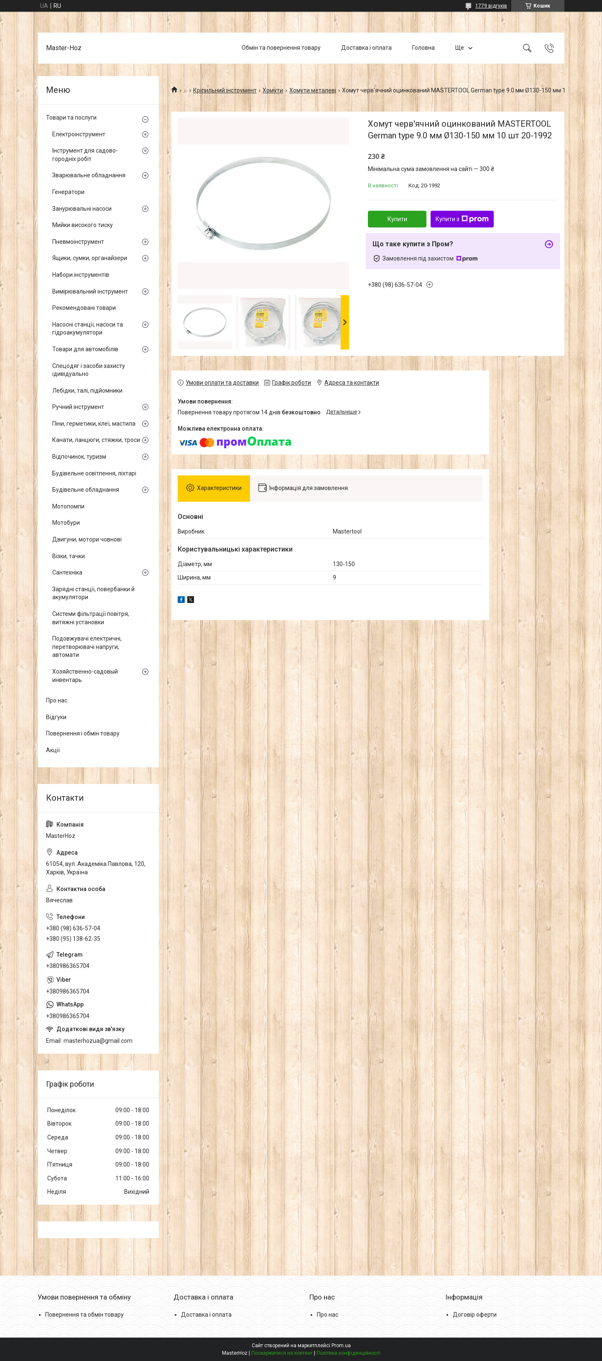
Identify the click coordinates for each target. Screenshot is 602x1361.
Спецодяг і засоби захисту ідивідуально (88, 370)
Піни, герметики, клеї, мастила (93, 423)
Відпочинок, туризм (79, 456)
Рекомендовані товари (84, 307)
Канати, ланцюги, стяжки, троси (96, 440)
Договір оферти (475, 1314)
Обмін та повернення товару (281, 47)
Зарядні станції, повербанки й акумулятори (93, 593)
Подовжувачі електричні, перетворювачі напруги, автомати (87, 646)
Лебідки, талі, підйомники (87, 390)
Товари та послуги (71, 117)
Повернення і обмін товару (83, 733)
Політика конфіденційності (348, 1353)
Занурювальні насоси (82, 208)
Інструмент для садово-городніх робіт (85, 154)
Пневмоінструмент (78, 241)
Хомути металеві (312, 90)
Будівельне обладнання (85, 489)
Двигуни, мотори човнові (87, 539)
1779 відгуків (491, 6)
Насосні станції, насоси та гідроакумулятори (87, 328)
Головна (423, 47)
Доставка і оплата (366, 47)
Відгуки (56, 717)
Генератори (68, 192)
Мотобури (66, 522)
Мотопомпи (68, 506)
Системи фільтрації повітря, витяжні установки (90, 618)
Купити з (462, 219)
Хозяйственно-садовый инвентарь (85, 675)
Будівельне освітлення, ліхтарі (94, 473)
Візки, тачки (68, 556)
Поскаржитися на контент (282, 1353)
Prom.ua (341, 1345)
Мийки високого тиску (82, 225)
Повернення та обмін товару (84, 1314)
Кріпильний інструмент (225, 90)
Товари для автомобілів (85, 349)
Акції (53, 750)
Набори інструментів (80, 274)
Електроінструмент (78, 134)
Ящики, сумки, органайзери (89, 258)
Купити (397, 219)
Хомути (273, 90)
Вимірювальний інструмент (90, 291)
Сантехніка (67, 572)
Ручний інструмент (78, 406)
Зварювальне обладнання (88, 175)
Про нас (56, 700)
